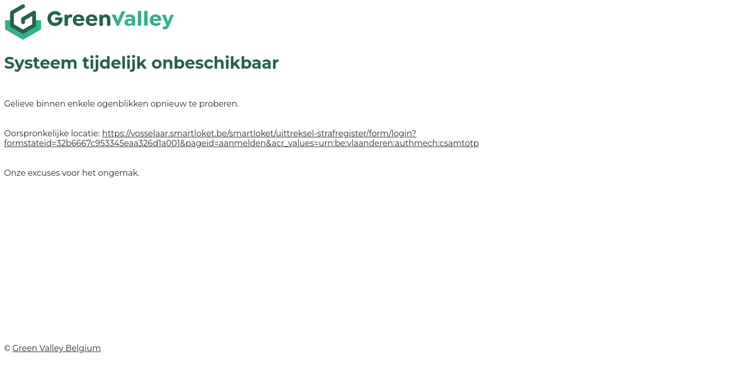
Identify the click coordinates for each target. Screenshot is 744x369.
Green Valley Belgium (56, 348)
